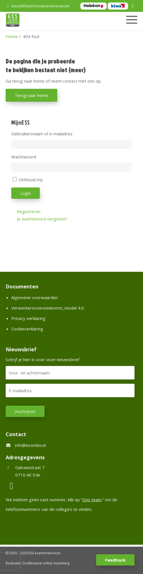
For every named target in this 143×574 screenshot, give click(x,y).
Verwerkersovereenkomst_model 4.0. (48, 308)
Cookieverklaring (27, 329)
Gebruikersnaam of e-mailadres (41, 133)
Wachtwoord (23, 157)
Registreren (28, 211)
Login (25, 193)
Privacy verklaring (28, 318)
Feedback (115, 560)
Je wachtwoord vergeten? (42, 219)
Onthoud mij (30, 179)
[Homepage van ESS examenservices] (51, 21)
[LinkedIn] (134, 6)
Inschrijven (25, 411)
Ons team (92, 499)
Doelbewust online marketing (46, 563)
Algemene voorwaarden (34, 297)
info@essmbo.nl (30, 445)
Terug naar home (31, 95)
